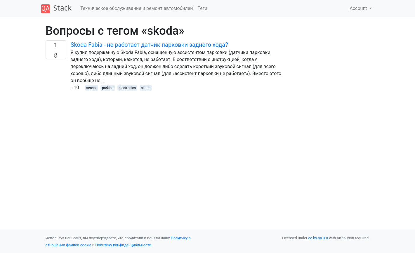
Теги (202, 8)
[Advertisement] (166, 132)
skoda (145, 88)
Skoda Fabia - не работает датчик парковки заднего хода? (149, 44)
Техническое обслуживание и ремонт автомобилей (136, 8)
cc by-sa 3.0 (318, 238)
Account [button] (359, 8)
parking (108, 88)
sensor (91, 88)
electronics (127, 88)
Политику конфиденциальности (123, 245)
